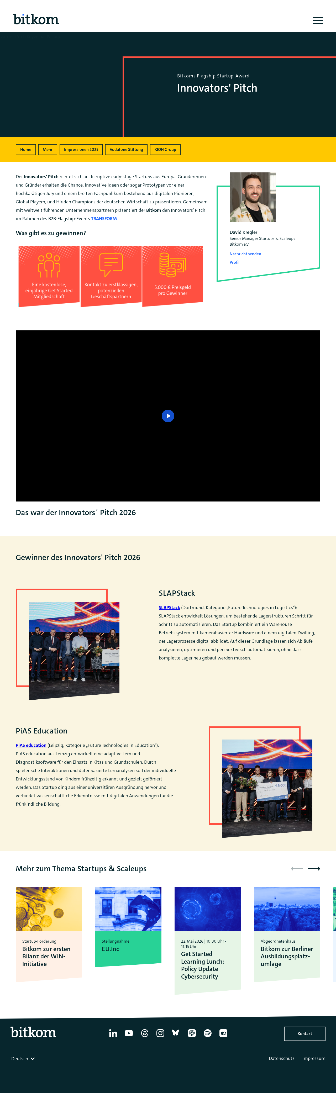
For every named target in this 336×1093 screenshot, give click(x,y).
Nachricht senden (245, 254)
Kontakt (305, 1033)
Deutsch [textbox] (19, 1058)
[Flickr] (223, 1037)
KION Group (165, 149)
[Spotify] (208, 1037)
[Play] (168, 416)
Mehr (47, 149)
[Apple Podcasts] (192, 1037)
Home (25, 149)
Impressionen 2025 (81, 149)
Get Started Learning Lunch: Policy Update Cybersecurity (202, 965)
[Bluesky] (176, 1037)
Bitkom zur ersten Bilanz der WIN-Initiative (46, 956)
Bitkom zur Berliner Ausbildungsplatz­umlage (287, 956)
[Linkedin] (113, 1037)
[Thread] (145, 1037)
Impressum (314, 1058)
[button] (314, 868)
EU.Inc (110, 949)
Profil (234, 262)
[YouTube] (129, 1037)
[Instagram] (160, 1037)
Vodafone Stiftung (126, 149)
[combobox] (23, 1058)
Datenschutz (282, 1058)
